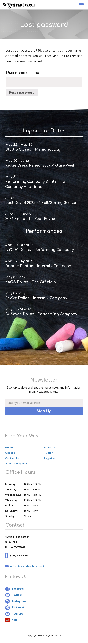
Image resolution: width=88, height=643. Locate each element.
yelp (11, 619)
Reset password (21, 92)
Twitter (13, 595)
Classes (10, 452)
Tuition (48, 452)
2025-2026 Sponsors (17, 463)
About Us (50, 447)
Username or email (24, 73)
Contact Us (12, 458)
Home (9, 447)
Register (49, 458)
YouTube (14, 613)
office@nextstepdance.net (27, 566)
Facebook (14, 588)
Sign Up (44, 411)
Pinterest (14, 607)
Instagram (15, 601)
